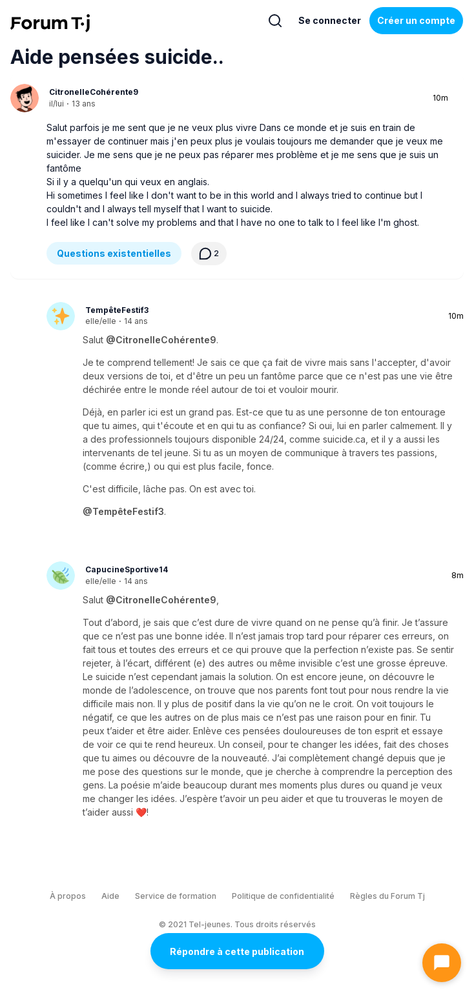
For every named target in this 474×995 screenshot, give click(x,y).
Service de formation (175, 896)
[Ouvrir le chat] (441, 962)
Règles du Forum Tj (387, 896)
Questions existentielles (114, 253)
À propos (68, 896)
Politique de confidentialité (283, 896)
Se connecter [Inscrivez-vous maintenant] (329, 20)
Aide (110, 896)
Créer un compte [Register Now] (416, 20)
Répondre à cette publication (237, 951)
